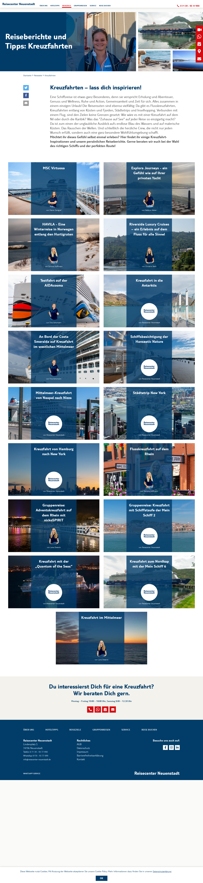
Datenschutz (83, 850)
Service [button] (131, 6)
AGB (79, 846)
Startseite (28, 75)
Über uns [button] (71, 6)
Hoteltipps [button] (85, 6)
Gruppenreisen (101, 832)
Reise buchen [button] (146, 6)
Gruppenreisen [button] (116, 6)
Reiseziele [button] (99, 6)
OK (101, 878)
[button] (32, 6)
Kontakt (81, 861)
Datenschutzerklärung (162, 871)
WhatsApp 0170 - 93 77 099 (37, 857)
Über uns (28, 832)
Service (125, 832)
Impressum (82, 853)
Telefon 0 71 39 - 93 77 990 (37, 853)
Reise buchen (149, 832)
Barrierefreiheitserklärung (90, 857)
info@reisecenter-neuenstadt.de (40, 861)
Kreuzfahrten (54, 75)
